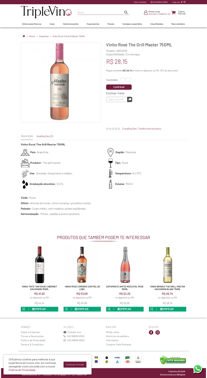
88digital (181, 374)
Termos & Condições (32, 344)
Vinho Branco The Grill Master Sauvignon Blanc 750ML (167, 287)
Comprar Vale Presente (118, 344)
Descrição (27, 136)
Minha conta (112, 332)
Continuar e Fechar (75, 364)
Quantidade (112, 79)
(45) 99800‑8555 (159, 2)
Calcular (129, 99)
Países (32, 36)
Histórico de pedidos (117, 336)
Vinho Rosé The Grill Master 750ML (68, 36)
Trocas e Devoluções (32, 336)
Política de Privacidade (33, 340)
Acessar (153, 14)
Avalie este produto (150, 128)
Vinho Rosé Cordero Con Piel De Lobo (82, 287)
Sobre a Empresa (30, 332)
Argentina (44, 36)
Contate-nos (72, 332)
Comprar (119, 87)
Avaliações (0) (45, 136)
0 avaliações (129, 128)
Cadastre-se (164, 14)
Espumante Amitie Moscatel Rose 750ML (124, 287)
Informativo (112, 340)
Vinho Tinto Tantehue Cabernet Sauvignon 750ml (39, 287)
